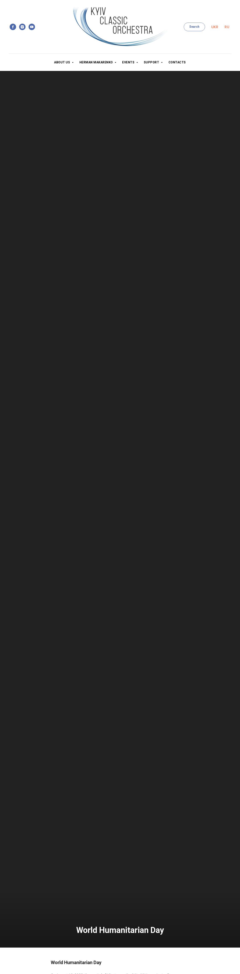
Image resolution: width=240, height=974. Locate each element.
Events (128, 62)
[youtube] (32, 27)
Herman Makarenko (96, 62)
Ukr (214, 27)
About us (62, 62)
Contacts (177, 62)
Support (152, 62)
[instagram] (22, 27)
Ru (227, 27)
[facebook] (13, 27)
